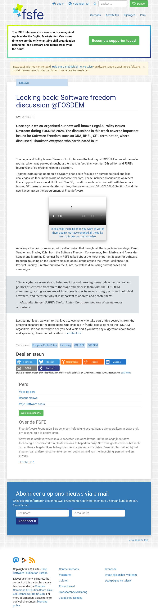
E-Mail (28, 368)
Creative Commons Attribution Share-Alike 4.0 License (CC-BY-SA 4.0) (32, 590)
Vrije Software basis (32, 404)
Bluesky (50, 362)
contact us (74, 333)
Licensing (65, 345)
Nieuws (24, 83)
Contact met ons (69, 569)
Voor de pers (27, 392)
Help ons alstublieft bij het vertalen (72, 66)
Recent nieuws (28, 398)
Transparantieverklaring (73, 592)
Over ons (95, 15)
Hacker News (72, 362)
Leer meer (25, 462)
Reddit (94, 362)
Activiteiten (112, 15)
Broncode (110, 569)
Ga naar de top (139, 540)
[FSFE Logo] (28, 12)
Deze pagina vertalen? (118, 580)
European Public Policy (44, 345)
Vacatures (65, 574)
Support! (50, 368)
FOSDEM (93, 345)
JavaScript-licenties (70, 597)
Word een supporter (31, 413)
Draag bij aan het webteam (121, 574)
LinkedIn (117, 362)
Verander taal (79, 3)
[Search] (95, 4)
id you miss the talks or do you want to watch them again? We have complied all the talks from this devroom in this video (77, 232)
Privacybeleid (67, 586)
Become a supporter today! (114, 40)
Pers (143, 15)
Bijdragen (129, 15)
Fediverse (27, 362)
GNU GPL (79, 345)
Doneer (139, 3)
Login (58, 3)
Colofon (63, 580)
